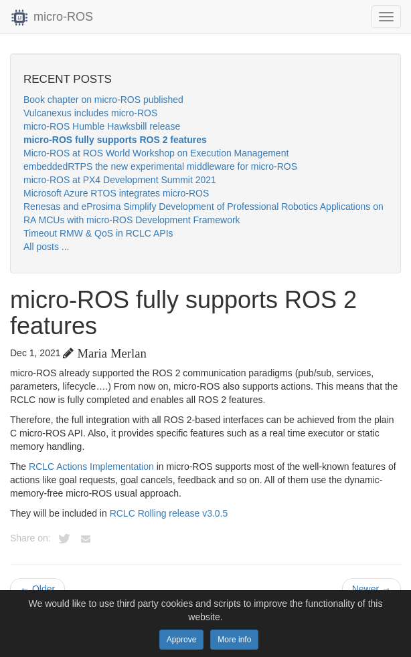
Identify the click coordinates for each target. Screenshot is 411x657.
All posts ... (46, 246)
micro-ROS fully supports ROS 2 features (115, 139)
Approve (182, 639)
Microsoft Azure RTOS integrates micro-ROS (116, 193)
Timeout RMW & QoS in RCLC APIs (98, 233)
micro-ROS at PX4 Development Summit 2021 (119, 179)
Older (37, 588)
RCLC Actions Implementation (91, 466)
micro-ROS (51, 16)
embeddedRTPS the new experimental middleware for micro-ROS (160, 166)
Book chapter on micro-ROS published (103, 99)
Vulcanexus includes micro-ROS (90, 113)
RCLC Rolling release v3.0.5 (169, 513)
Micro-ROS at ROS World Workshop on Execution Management (156, 153)
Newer (371, 588)
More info (234, 639)
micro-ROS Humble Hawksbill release (101, 126)
